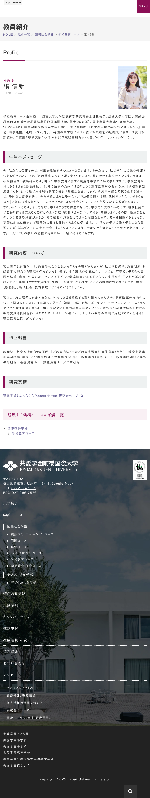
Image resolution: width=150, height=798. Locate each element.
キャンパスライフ (16, 617)
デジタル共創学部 (23, 582)
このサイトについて (20, 688)
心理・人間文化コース (26, 553)
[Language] (13, 2)
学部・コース (13, 515)
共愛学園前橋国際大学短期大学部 (28, 759)
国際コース (19, 540)
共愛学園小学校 (15, 740)
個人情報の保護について (25, 703)
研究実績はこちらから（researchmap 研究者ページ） (41, 395)
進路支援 (11, 628)
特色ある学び (14, 593)
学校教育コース (23, 433)
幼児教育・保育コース (26, 565)
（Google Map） (61, 483)
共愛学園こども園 (16, 734)
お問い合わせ (14, 663)
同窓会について (18, 710)
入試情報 (11, 605)
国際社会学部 (18, 428)
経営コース (19, 547)
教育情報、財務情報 (21, 695)
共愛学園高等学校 (16, 752)
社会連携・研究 (15, 640)
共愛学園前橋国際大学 (24, 11)
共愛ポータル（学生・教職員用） (29, 717)
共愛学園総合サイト (17, 765)
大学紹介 (11, 503)
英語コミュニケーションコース (32, 534)
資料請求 (11, 651)
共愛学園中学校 (15, 746)
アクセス (10, 675)
